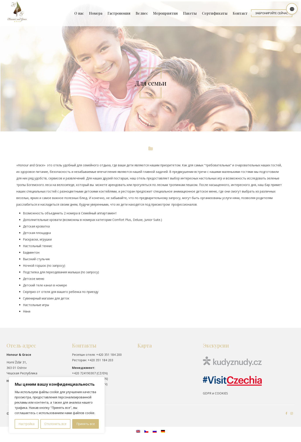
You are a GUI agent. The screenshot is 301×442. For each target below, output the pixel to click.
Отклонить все (55, 424)
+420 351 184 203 (100, 360)
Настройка (26, 424)
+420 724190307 (84, 373)
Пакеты (190, 13)
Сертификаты (214, 13)
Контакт (240, 13)
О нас (79, 13)
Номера (95, 13)
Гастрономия (119, 13)
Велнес (142, 13)
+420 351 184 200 (109, 355)
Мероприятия (165, 13)
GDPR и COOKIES (215, 393)
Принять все (85, 424)
